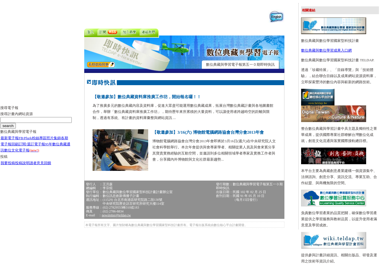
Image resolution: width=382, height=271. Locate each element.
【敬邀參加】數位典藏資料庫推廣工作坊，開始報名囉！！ (147, 97)
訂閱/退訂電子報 (32, 144)
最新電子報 (10, 138)
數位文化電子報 (21, 150)
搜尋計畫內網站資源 (16, 114)
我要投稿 (8, 163)
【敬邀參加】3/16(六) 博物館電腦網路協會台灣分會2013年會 (208, 132)
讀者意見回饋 (40, 163)
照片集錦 (53, 138)
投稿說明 (22, 163)
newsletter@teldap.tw (116, 215)
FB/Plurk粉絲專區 (32, 138)
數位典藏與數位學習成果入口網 (326, 50)
